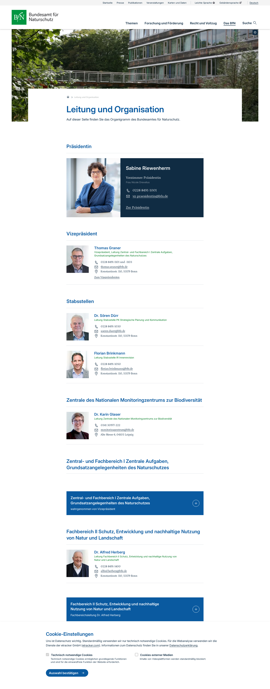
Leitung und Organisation (86, 97)
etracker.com (90, 645)
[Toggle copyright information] (255, 32)
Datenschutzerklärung (183, 645)
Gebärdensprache (230, 3)
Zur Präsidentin (137, 207)
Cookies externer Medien (156, 655)
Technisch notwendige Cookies (72, 655)
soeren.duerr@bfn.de (113, 331)
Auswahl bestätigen (67, 673)
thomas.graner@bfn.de (114, 266)
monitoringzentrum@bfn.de (117, 429)
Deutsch (254, 2)
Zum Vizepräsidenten (107, 277)
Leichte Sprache (205, 3)
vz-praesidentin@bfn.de (150, 196)
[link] (131, 23)
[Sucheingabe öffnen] (249, 23)
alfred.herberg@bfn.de (114, 571)
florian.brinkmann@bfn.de (117, 368)
